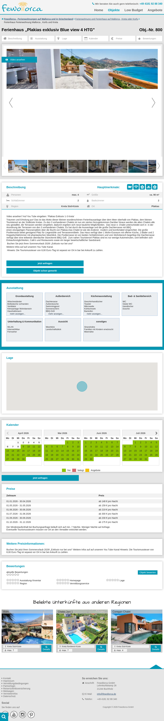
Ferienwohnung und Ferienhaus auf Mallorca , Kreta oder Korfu (106, 19)
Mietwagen (8, 691)
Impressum (8, 681)
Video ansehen (15, 59)
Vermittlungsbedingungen (16, 683)
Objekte (114, 10)
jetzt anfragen (45, 263)
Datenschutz (9, 696)
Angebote (155, 10)
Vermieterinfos (10, 693)
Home (98, 10)
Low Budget (133, 10)
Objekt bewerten (147, 572)
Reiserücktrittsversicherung (16, 688)
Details (46, 649)
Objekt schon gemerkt (45, 270)
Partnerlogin (9, 686)
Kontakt (7, 678)
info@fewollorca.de (106, 694)
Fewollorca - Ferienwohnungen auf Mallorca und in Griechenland (38, 19)
